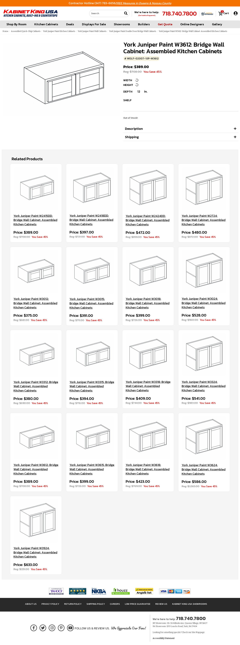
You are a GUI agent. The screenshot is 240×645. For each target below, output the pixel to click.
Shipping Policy (95, 604)
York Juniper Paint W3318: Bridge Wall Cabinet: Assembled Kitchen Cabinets (148, 386)
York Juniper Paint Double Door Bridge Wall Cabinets (132, 31)
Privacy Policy (50, 604)
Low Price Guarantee (137, 604)
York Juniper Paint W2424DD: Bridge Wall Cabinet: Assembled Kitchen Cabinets (148, 220)
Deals (70, 24)
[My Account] (236, 13)
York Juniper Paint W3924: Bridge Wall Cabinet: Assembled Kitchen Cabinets (35, 552)
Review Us (161, 604)
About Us (30, 604)
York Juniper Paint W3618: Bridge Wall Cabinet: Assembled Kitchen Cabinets (148, 469)
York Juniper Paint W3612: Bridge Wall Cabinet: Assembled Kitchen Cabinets (36, 469)
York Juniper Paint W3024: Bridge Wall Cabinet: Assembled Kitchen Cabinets (204, 303)
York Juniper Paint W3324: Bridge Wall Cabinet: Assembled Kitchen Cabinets (204, 386)
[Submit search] (125, 13)
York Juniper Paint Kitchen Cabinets (59, 31)
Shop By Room (16, 24)
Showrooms (122, 24)
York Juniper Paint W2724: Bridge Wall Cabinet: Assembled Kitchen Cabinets (204, 220)
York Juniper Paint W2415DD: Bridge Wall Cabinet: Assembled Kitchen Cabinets (35, 220)
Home (5, 31)
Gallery (217, 24)
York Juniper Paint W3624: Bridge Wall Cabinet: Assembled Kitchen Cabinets (204, 469)
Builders (144, 24)
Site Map (196, 632)
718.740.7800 (179, 13)
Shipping (132, 136)
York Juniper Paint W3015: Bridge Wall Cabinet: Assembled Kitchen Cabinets (91, 303)
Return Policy (73, 604)
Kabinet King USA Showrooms (189, 604)
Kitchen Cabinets (46, 24)
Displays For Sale (94, 24)
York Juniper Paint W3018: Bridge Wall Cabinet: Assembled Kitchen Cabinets (148, 303)
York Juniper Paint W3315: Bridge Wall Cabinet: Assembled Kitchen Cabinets (92, 386)
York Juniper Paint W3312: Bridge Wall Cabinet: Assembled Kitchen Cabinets (36, 386)
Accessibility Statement (163, 638)
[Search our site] (106, 13)
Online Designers (192, 24)
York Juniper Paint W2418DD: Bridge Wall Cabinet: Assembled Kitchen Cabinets (91, 220)
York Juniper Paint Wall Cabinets (92, 31)
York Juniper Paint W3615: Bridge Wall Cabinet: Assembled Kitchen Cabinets (92, 469)
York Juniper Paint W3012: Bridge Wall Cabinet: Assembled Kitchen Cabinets (35, 303)
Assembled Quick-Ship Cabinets (25, 31)
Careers (115, 604)
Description (134, 128)
